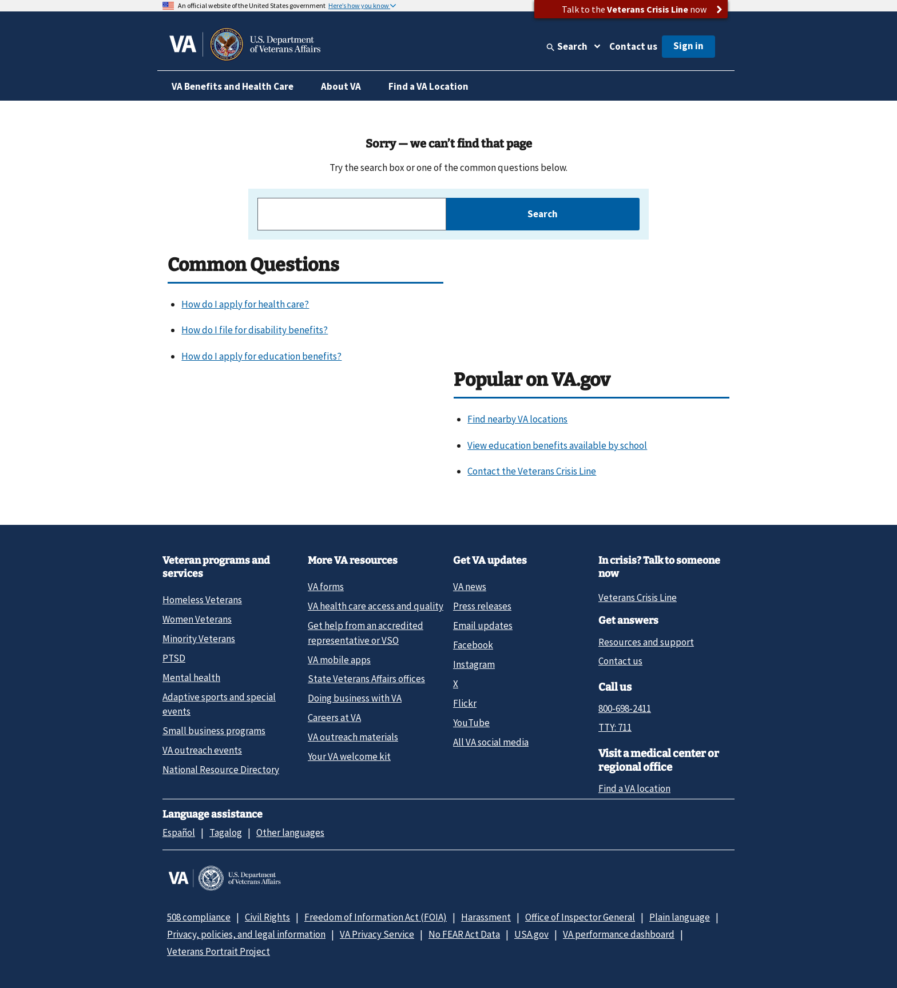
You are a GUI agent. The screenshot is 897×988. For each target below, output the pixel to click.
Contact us (633, 46)
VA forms (326, 586)
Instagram (474, 664)
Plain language (679, 917)
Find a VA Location (428, 86)
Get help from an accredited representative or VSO (365, 632)
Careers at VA (334, 717)
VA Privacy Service (377, 934)
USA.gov (531, 934)
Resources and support (646, 642)
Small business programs (213, 730)
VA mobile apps (339, 660)
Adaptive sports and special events (219, 704)
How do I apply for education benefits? (261, 356)
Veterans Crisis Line (637, 597)
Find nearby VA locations (517, 419)
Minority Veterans (198, 638)
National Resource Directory (220, 769)
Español (178, 832)
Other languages (290, 832)
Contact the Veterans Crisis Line (531, 471)
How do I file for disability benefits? (254, 330)
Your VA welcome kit (349, 756)
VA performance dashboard (618, 934)
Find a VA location (634, 788)
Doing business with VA (355, 698)
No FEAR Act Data (464, 934)
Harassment (486, 917)
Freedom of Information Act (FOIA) (375, 917)
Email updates (483, 625)
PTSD (173, 658)
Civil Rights (267, 917)
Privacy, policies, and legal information (246, 934)
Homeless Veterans (202, 599)
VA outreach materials (353, 737)
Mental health (191, 677)
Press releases (482, 606)
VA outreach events (202, 750)
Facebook (473, 645)
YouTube (471, 722)
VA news (469, 586)
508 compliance (199, 917)
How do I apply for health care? (245, 304)
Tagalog (225, 832)
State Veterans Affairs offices (366, 678)
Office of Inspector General (580, 917)
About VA (341, 86)
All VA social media (491, 742)
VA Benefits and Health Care (232, 86)
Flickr (465, 703)
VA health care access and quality (375, 606)
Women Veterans (197, 619)
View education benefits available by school (557, 445)
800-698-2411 (624, 708)
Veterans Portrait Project (218, 951)
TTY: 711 (615, 727)
